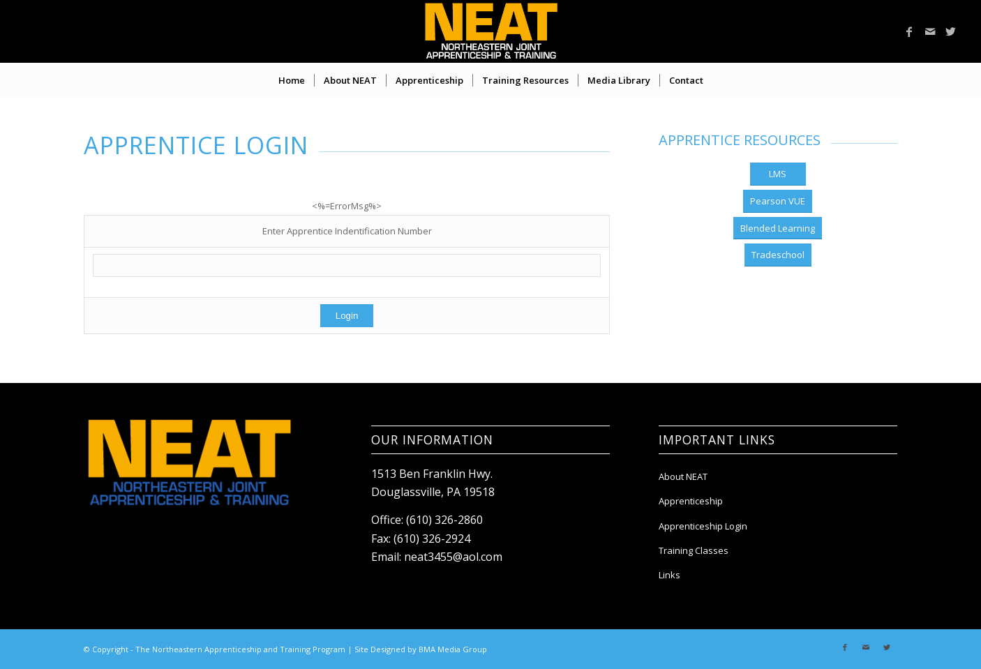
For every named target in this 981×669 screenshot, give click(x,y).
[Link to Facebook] (909, 31)
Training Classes (693, 550)
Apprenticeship (691, 501)
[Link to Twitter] (951, 31)
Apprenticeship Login (703, 526)
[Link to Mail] (930, 31)
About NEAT (683, 476)
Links (669, 575)
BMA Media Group (453, 649)
